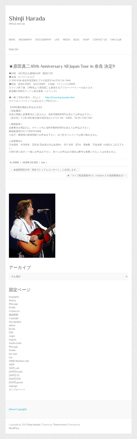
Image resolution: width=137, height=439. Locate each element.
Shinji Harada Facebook (119, 18)
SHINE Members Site (19, 361)
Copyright (14, 318)
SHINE (16, 162)
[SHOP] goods (16, 382)
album (12, 325)
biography (25, 39)
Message (13, 303)
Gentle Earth (15, 343)
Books (12, 328)
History (12, 300)
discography (43, 39)
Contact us (100, 39)
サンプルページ (17, 389)
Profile (12, 307)
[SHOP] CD (14, 375)
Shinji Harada (27, 18)
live (57, 39)
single (12, 336)
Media (66, 39)
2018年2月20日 (30, 162)
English (13, 49)
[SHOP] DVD (15, 378)
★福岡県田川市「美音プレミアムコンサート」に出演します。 (44, 169)
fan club (116, 39)
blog (76, 39)
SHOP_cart (14, 368)
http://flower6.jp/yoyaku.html (60, 97)
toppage (13, 385)
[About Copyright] (18, 409)
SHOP (86, 39)
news (12, 39)
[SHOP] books (16, 371)
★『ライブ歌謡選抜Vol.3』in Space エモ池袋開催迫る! (96, 175)
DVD (11, 332)
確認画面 (13, 314)
